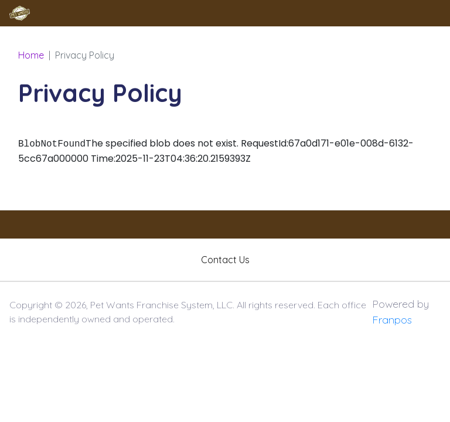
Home (31, 55)
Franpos (392, 319)
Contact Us (225, 260)
